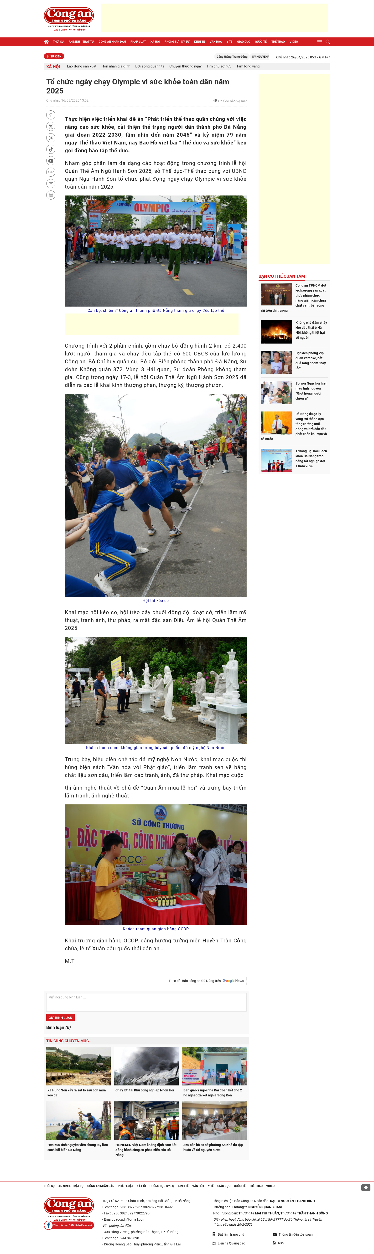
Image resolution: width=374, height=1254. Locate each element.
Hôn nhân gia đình (115, 66)
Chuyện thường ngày (185, 66)
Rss (278, 1243)
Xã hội (155, 41)
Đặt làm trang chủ (228, 1234)
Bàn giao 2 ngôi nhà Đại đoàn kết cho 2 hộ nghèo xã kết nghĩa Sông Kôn (212, 1092)
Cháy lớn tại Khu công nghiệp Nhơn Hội (144, 1090)
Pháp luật (138, 41)
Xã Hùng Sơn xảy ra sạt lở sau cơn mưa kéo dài (76, 1092)
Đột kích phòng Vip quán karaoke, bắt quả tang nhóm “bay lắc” (311, 360)
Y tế (229, 41)
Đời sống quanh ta (149, 66)
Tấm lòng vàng (248, 66)
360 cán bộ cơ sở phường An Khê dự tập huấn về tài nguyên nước (213, 1147)
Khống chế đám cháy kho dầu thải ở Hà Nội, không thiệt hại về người (311, 330)
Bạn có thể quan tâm (282, 276)
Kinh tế (199, 41)
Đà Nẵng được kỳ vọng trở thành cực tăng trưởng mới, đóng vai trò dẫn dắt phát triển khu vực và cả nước (294, 426)
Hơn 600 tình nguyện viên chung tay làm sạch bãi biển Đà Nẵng (77, 1147)
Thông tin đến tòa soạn (293, 1234)
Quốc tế (261, 41)
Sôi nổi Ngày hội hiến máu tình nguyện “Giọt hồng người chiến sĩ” (311, 390)
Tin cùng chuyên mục (67, 1041)
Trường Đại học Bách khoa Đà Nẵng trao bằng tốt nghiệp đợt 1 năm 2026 (311, 458)
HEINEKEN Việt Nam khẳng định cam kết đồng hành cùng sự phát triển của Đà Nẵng (146, 1150)
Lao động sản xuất (81, 66)
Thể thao (278, 41)
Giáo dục (243, 41)
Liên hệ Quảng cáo (228, 1243)
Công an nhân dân (112, 41)
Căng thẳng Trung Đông (241, 56)
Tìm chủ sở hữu (219, 66)
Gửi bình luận (60, 1018)
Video (294, 41)
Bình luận (58, 1027)
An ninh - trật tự (81, 41)
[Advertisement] (214, 18)
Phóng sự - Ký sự (177, 41)
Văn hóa (216, 41)
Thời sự (58, 41)
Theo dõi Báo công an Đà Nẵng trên (206, 981)
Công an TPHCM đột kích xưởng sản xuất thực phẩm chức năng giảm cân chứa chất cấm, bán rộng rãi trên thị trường (293, 297)
